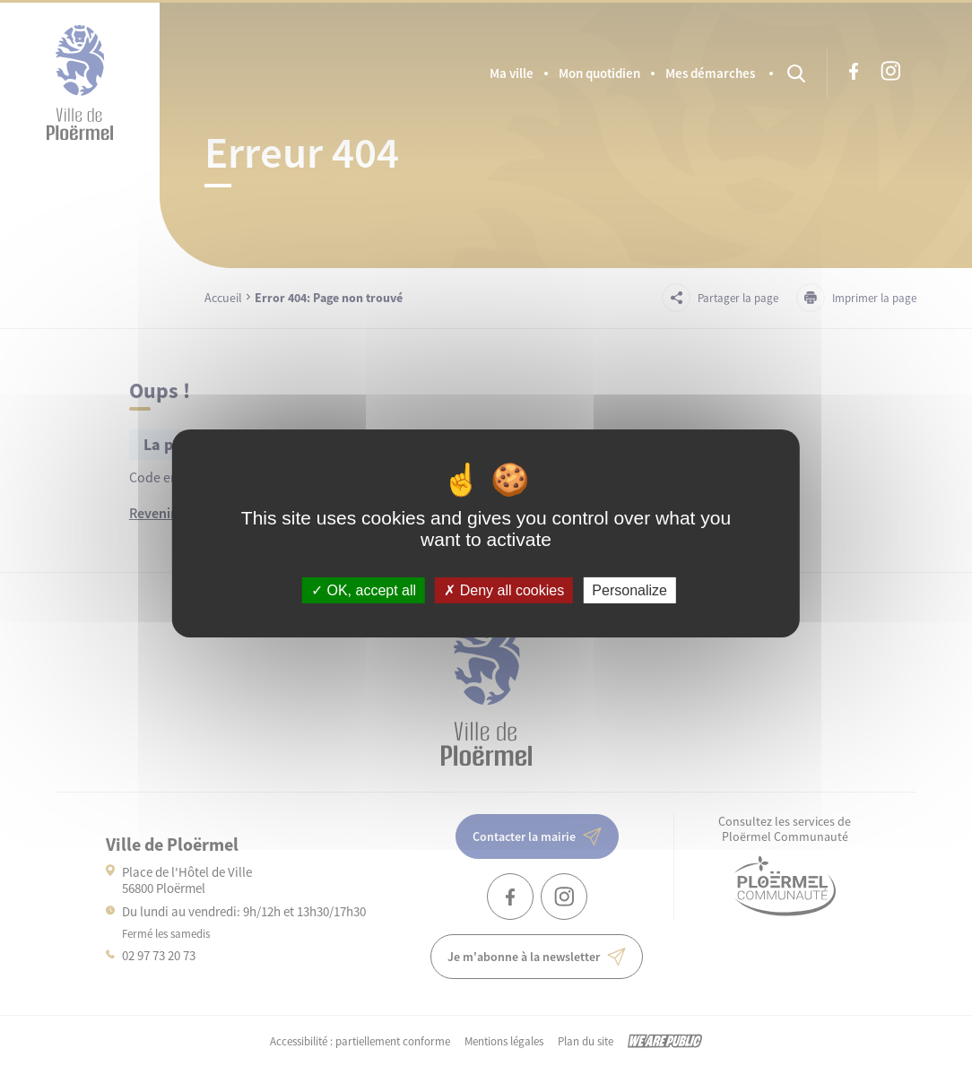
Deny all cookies (504, 589)
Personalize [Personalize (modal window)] (629, 589)
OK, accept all (363, 589)
